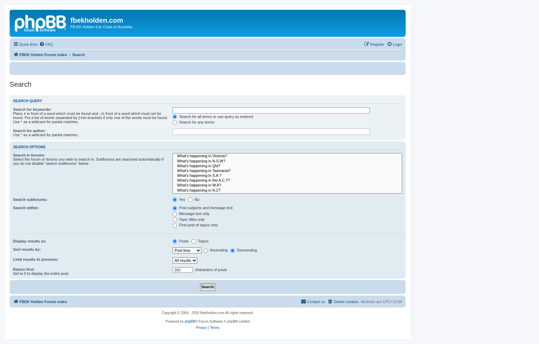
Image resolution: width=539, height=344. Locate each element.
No (193, 199)
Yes (179, 199)
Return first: (24, 269)
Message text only (191, 214)
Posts (181, 241)
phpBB (190, 321)
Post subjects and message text (202, 208)
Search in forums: (29, 155)
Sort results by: (27, 249)
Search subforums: (30, 199)
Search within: (26, 208)
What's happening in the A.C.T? (287, 180)
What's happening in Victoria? (287, 156)
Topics (200, 241)
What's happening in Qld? (287, 166)
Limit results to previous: (35, 259)
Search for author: (29, 131)
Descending (243, 250)
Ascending (216, 250)
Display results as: (29, 241)
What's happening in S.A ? (287, 175)
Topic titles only (189, 219)
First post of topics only (195, 225)
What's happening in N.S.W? (287, 161)
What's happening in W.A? (287, 185)
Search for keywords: (32, 109)
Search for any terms (193, 122)
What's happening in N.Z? (287, 190)
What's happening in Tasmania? (287, 171)
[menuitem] (46, 44)
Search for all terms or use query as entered (213, 117)
